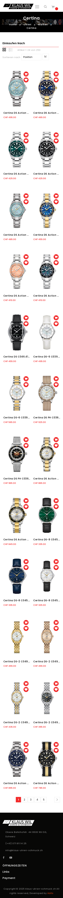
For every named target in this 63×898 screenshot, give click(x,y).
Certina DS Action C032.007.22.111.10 (46, 478)
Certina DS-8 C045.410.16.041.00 (16, 600)
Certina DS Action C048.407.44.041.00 (16, 783)
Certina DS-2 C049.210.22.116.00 (16, 722)
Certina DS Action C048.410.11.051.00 (46, 173)
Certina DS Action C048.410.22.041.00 (46, 113)
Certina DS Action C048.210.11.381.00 (16, 295)
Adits (50, 893)
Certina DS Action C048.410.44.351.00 (16, 113)
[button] (26, 79)
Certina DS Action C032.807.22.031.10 (16, 539)
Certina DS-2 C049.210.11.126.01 (46, 722)
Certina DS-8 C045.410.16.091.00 (46, 539)
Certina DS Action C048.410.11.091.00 (16, 173)
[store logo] (18, 6)
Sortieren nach (11, 57)
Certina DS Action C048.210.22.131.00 (46, 235)
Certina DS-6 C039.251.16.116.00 (46, 356)
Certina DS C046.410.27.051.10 (16, 356)
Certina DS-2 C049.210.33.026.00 (46, 661)
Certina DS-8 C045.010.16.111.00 (46, 600)
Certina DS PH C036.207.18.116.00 (46, 417)
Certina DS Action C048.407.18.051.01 (46, 783)
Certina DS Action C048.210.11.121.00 (46, 295)
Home (13, 24)
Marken (43, 24)
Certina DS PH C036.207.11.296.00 (16, 478)
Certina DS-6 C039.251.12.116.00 (16, 417)
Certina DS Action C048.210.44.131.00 (16, 235)
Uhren (28, 24)
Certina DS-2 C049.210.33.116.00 (16, 661)
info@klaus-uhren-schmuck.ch (24, 850)
